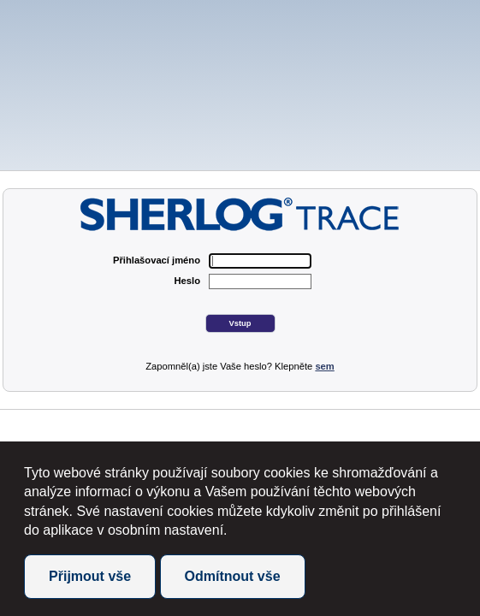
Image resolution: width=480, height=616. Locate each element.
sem (324, 366)
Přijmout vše (90, 576)
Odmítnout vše (233, 576)
